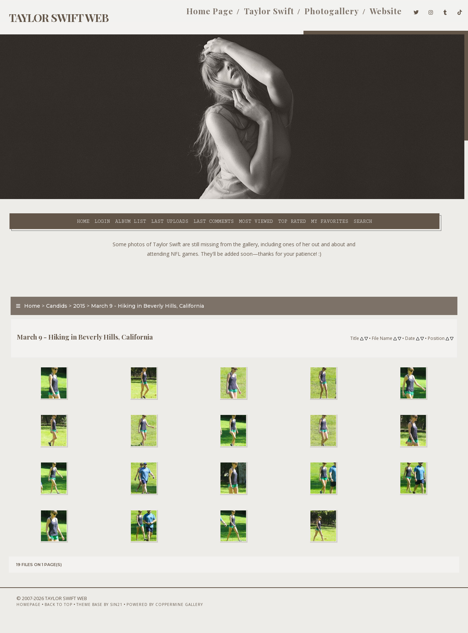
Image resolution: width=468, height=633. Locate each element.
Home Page (199, 13)
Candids (52, 290)
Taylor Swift (259, 13)
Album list (77, 198)
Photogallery (321, 13)
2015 (75, 290)
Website (375, 13)
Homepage (17, 613)
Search (309, 198)
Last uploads (116, 198)
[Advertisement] (234, 259)
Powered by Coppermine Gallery (153, 613)
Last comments (160, 198)
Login (48, 198)
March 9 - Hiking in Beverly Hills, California (143, 290)
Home (29, 198)
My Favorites (276, 198)
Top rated (238, 198)
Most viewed (202, 198)
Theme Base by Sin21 (88, 613)
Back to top (47, 613)
